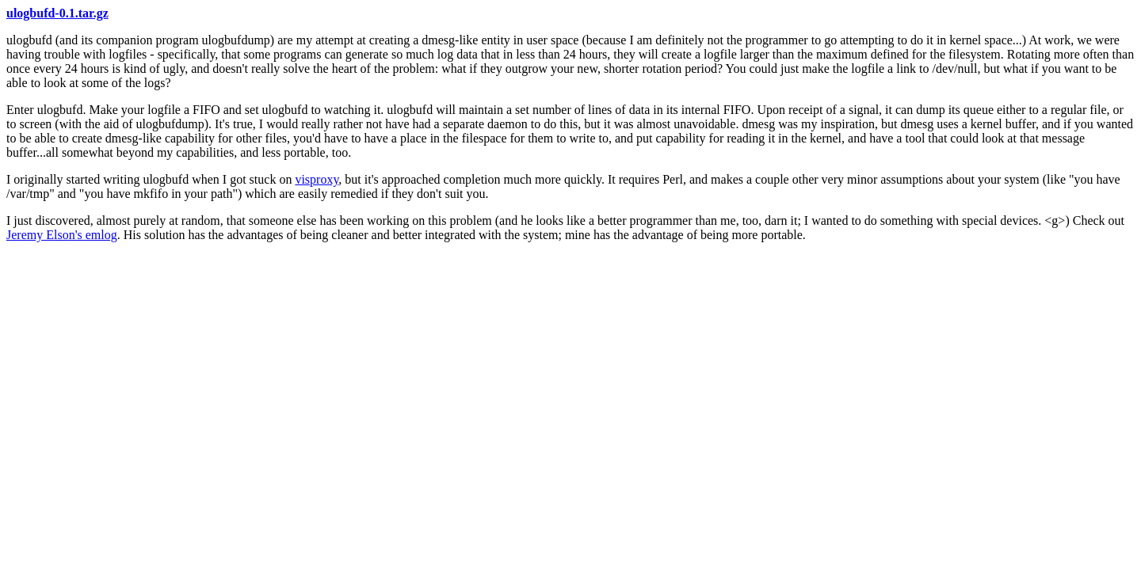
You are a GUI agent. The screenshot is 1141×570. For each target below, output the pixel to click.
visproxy (316, 179)
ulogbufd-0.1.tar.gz (57, 13)
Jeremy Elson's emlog (61, 234)
